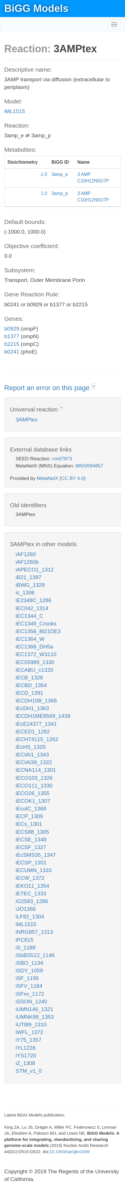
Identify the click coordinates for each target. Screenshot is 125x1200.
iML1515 (14, 111)
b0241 (11, 352)
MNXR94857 (89, 466)
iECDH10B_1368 (36, 701)
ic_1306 (25, 593)
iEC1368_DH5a (34, 647)
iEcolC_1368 (31, 809)
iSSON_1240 (31, 1001)
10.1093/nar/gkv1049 (69, 1151)
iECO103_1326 (34, 778)
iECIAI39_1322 (34, 762)
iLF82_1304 (30, 917)
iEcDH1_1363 (32, 708)
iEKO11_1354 (32, 886)
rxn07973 (62, 458)
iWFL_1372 (29, 1032)
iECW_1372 (30, 878)
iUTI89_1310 (31, 1025)
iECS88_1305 (32, 832)
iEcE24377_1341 (36, 724)
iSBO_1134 (29, 963)
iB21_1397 (28, 577)
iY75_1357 (28, 1040)
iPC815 (24, 940)
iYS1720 (26, 1055)
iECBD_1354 (31, 685)
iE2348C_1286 (33, 600)
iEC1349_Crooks (36, 624)
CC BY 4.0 (72, 478)
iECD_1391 (29, 693)
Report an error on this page (47, 388)
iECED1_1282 (33, 732)
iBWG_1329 (30, 585)
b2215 (11, 344)
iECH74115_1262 (37, 739)
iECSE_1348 (31, 840)
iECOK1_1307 (33, 801)
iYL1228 (26, 1048)
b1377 (11, 336)
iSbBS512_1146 (35, 955)
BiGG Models (36, 8)
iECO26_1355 (32, 793)
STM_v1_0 (29, 1071)
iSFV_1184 (29, 986)
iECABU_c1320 (34, 670)
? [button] (93, 387)
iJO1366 (26, 909)
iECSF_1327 (31, 847)
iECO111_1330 (34, 786)
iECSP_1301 (31, 863)
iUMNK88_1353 (35, 1017)
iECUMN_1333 (34, 870)
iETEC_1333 (31, 894)
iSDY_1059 (29, 971)
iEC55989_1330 (35, 662)
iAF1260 (26, 554)
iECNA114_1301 (36, 770)
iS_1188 (26, 948)
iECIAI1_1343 (32, 755)
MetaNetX (48, 478)
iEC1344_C (29, 616)
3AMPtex (27, 420)
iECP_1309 (29, 816)
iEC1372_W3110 (36, 654)
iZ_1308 (25, 1063)
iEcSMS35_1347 (36, 855)
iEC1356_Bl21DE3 (38, 631)
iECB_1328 (29, 678)
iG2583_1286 (32, 901)
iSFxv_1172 (30, 994)
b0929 (11, 329)
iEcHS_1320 (31, 747)
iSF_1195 (27, 978)
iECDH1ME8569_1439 (43, 716)
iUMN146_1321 (34, 1009)
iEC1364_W (30, 639)
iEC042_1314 (32, 608)
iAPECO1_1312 (35, 570)
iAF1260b (27, 562)
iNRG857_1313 (34, 932)
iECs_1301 (29, 824)
